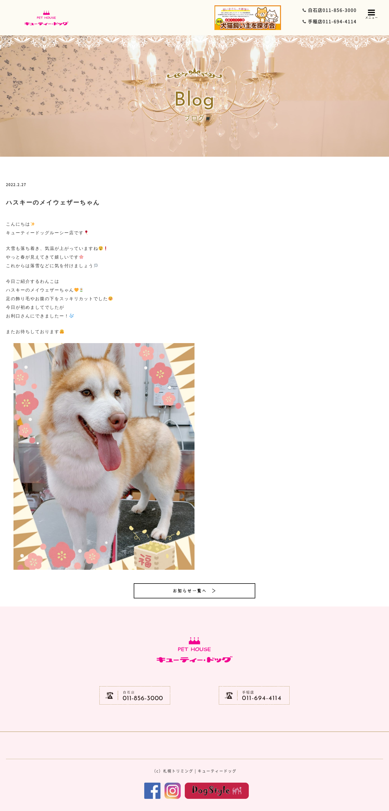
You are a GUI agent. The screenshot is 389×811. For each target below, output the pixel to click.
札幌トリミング (178, 770)
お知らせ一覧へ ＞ (194, 591)
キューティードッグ (217, 770)
